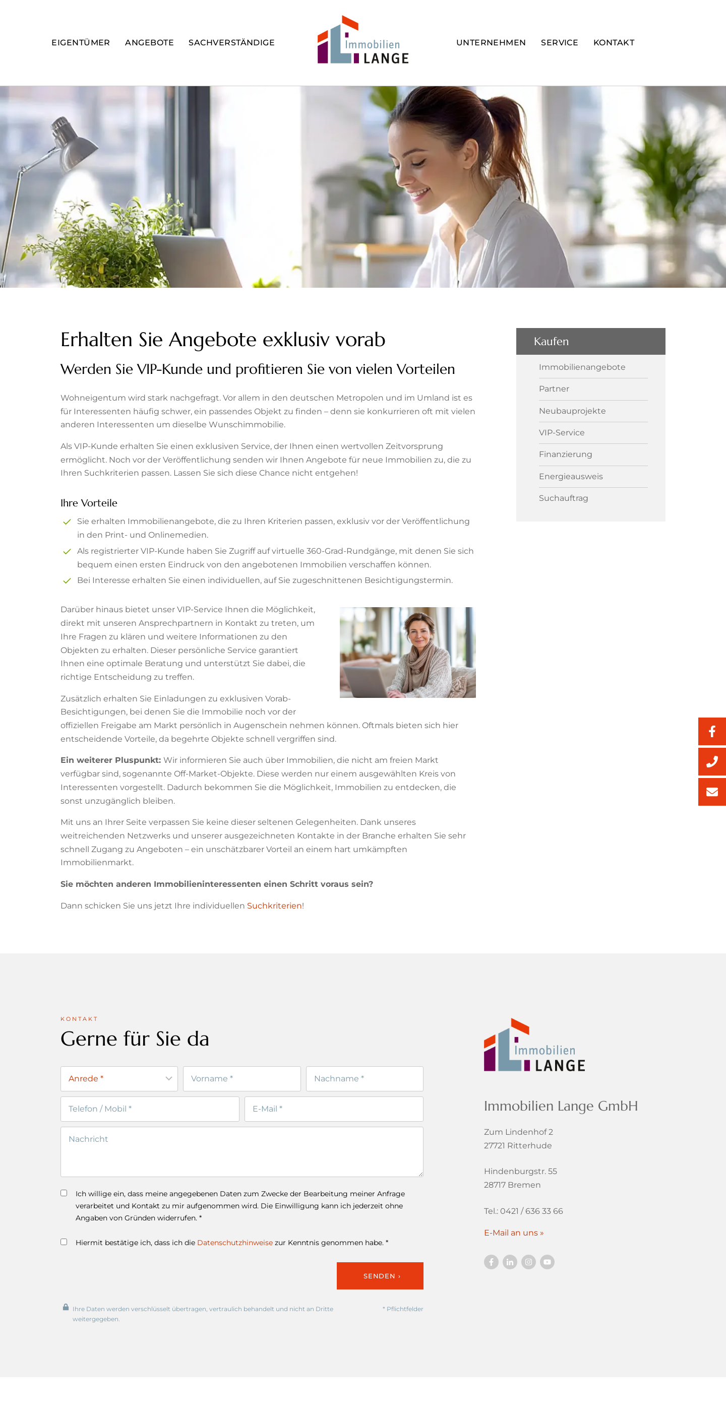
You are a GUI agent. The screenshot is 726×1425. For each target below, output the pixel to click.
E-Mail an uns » (514, 1244)
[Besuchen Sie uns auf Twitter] (510, 1273)
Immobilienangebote (582, 367)
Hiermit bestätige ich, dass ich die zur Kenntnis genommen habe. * (224, 1255)
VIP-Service (562, 432)
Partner (554, 389)
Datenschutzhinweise (235, 1255)
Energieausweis (571, 476)
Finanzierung (565, 454)
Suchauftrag (563, 498)
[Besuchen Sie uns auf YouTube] (547, 1273)
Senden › (382, 1288)
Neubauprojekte (572, 411)
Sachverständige (232, 42)
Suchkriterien (274, 917)
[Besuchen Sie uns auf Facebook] (491, 1273)
